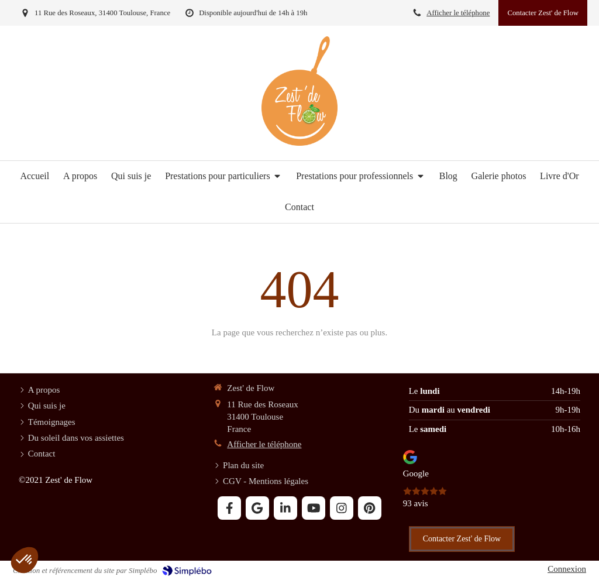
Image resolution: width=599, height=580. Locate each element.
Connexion (567, 569)
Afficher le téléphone (458, 13)
